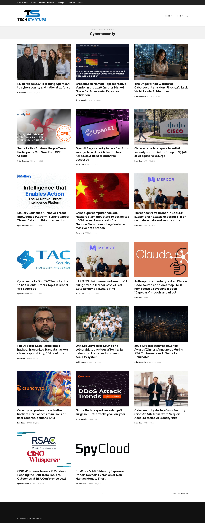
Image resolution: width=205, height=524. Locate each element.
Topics (167, 16)
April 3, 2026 (149, 227)
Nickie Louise (22, 94)
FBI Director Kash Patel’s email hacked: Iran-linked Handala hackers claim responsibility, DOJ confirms (43, 350)
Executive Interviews (47, 3)
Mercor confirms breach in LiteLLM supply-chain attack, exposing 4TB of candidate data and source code (160, 217)
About (80, 3)
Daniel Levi (80, 166)
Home (33, 3)
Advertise (71, 3)
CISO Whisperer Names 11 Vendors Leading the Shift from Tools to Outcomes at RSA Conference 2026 (42, 476)
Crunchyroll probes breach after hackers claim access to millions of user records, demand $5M (41, 415)
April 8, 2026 (91, 234)
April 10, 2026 (150, 162)
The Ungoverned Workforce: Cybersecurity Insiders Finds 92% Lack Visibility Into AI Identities (161, 88)
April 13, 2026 (91, 166)
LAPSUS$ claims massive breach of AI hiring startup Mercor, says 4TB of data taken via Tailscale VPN (102, 286)
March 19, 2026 (151, 424)
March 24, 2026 (34, 424)
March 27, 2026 (34, 360)
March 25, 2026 (94, 363)
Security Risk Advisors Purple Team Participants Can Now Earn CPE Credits (41, 153)
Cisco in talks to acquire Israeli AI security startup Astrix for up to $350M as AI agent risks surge (160, 153)
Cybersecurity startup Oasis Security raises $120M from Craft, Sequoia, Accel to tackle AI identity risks (159, 415)
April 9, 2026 (36, 227)
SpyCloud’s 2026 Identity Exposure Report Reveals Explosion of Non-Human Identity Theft (100, 476)
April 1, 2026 (36, 295)
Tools (178, 16)
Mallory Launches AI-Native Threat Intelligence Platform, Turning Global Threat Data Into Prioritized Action (43, 217)
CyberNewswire (81, 101)
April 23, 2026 (35, 94)
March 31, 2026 (92, 295)
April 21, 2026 (95, 101)
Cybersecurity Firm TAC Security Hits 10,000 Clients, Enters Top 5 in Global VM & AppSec (42, 286)
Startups (61, 3)
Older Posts (180, 495)
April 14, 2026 (36, 162)
